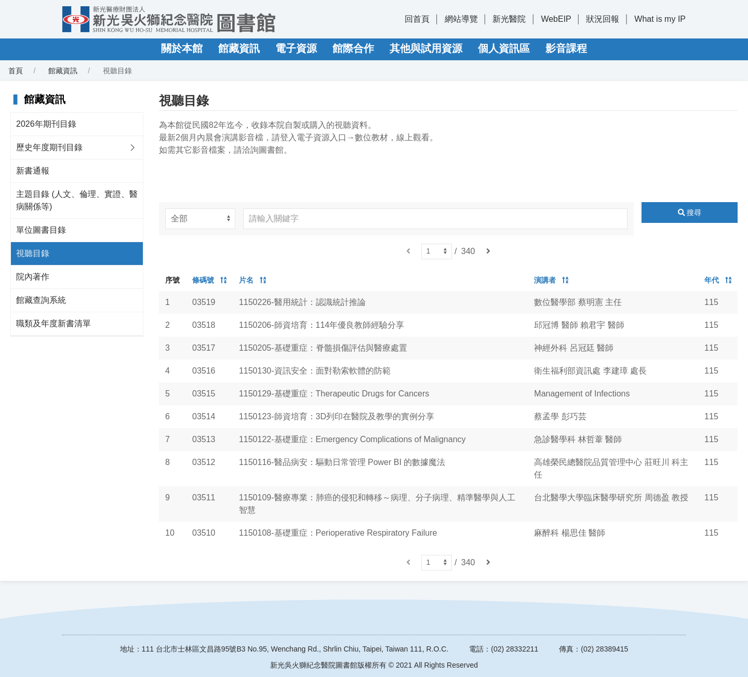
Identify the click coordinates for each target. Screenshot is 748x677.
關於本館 (182, 48)
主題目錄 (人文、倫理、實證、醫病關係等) (77, 200)
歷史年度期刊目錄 (49, 147)
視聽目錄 (32, 253)
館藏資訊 (239, 48)
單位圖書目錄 (41, 229)
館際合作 (353, 48)
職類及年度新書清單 (53, 323)
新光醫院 (509, 19)
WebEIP (556, 19)
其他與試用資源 (426, 48)
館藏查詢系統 (41, 300)
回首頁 (417, 19)
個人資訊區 (504, 48)
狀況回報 (602, 19)
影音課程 (566, 48)
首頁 (15, 71)
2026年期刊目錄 (46, 124)
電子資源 (296, 48)
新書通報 (32, 170)
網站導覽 (461, 19)
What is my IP (660, 19)
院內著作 (32, 276)
